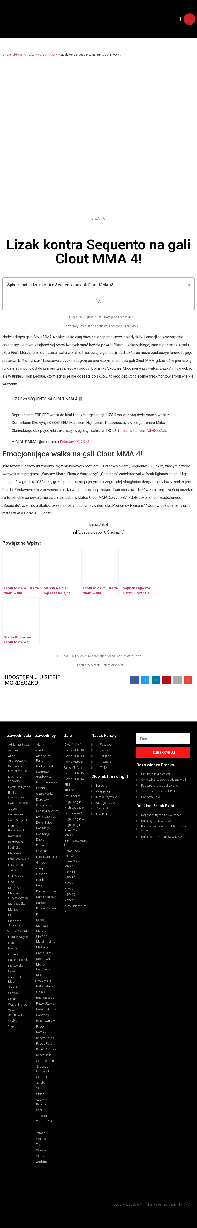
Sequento (101, 326)
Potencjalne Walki (113, 665)
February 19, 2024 (74, 442)
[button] (181, 19)
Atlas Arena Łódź (110, 656)
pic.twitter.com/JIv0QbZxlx (145, 430)
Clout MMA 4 (49, 54)
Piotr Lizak (87, 326)
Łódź (137, 656)
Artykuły (31, 54)
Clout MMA (131, 326)
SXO (186, 1204)
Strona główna (12, 54)
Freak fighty (126, 317)
